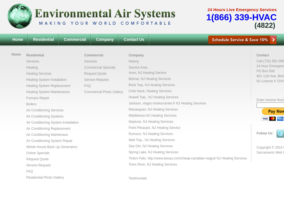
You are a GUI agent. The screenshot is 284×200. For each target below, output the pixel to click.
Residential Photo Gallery (45, 177)
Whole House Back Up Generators (51, 147)
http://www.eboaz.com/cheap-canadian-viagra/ (182, 158)
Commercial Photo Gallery (103, 92)
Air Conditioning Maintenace (47, 135)
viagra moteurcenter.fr (159, 103)
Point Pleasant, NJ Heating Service (155, 128)
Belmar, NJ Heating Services (150, 79)
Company (105, 39)
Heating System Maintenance (48, 92)
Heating (32, 67)
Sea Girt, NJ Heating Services (151, 146)
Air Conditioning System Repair (49, 141)
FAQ (29, 171)
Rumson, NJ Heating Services (151, 134)
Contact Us (134, 39)
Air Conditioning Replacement (48, 129)
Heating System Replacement (48, 86)
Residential (43, 39)
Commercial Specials (100, 67)
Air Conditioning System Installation (52, 122)
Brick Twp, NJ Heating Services (152, 85)
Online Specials (37, 153)
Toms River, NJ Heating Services (153, 164)
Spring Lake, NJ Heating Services (153, 152)
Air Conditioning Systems (45, 116)
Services (32, 61)
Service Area (138, 67)
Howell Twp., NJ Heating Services (154, 97)
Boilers (31, 104)
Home (17, 39)
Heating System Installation (46, 80)
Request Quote (37, 159)
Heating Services (39, 74)
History (134, 61)
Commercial (75, 39)
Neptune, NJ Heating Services (151, 122)
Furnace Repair (37, 98)
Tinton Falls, (138, 158)
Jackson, (136, 103)
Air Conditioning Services (45, 110)
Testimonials (138, 178)
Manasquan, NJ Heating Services (153, 109)
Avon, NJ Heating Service (148, 73)
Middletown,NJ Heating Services (153, 116)
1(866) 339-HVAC (241, 17)
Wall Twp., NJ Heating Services (152, 140)
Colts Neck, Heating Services (150, 91)
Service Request (38, 165)
